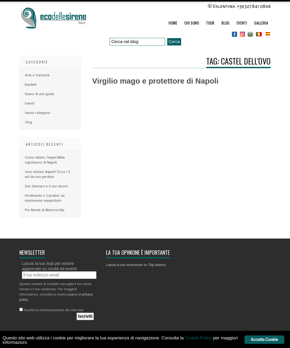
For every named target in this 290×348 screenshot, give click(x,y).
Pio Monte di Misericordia (44, 210)
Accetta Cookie (264, 339)
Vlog (28, 122)
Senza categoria (37, 113)
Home (173, 23)
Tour (210, 23)
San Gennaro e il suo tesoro (46, 186)
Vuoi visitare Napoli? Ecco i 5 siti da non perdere (47, 174)
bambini (31, 84)
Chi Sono (191, 23)
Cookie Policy (198, 337)
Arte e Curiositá (37, 75)
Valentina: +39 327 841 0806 (239, 6)
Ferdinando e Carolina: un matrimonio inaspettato (45, 198)
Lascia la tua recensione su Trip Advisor (136, 265)
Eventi (242, 23)
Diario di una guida (39, 94)
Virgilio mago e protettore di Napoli (155, 81)
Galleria (261, 23)
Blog (225, 23)
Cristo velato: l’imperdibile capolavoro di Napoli (45, 160)
